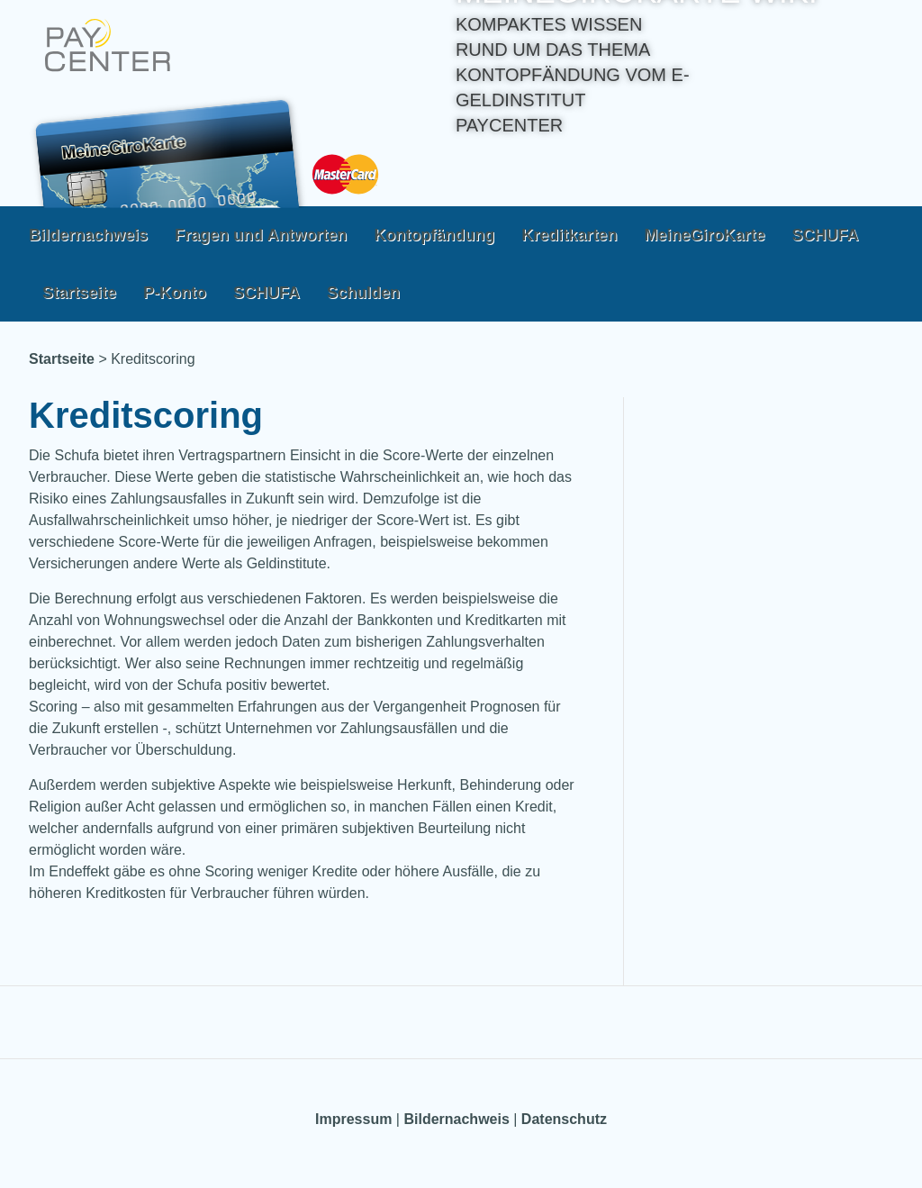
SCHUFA (824, 235)
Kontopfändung (434, 235)
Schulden (363, 293)
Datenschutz (564, 1119)
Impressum (353, 1119)
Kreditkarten (569, 235)
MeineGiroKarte (704, 235)
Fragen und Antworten (261, 235)
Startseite (79, 293)
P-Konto (174, 293)
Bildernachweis (88, 235)
